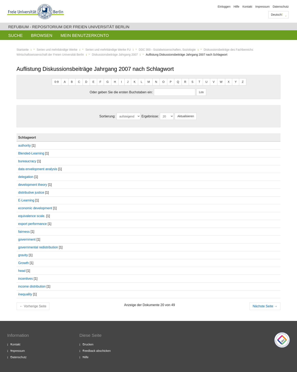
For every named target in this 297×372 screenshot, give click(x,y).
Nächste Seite (265, 306)
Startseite (22, 49)
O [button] (163, 81)
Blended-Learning (31, 153)
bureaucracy (27, 161)
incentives (25, 278)
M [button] (148, 81)
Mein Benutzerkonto (84, 35)
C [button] (79, 81)
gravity (23, 255)
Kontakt (247, 6)
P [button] (171, 81)
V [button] (213, 81)
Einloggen (224, 6)
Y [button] (236, 81)
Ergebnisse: (150, 116)
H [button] (115, 81)
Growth (23, 263)
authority (24, 145)
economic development (35, 208)
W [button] (221, 81)
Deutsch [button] (278, 14)
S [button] (192, 81)
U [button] (206, 81)
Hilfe (236, 6)
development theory (32, 184)
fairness (24, 231)
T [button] (199, 81)
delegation (25, 177)
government (27, 239)
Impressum (262, 6)
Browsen (41, 35)
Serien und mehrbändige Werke (57, 49)
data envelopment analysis (37, 169)
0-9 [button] (56, 81)
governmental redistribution (38, 247)
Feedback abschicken (97, 350)
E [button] (93, 81)
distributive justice (31, 192)
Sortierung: (107, 116)
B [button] (72, 81)
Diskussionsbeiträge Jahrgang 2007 (115, 54)
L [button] (141, 81)
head (22, 271)
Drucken (88, 344)
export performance (32, 224)
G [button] (107, 81)
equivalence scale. (31, 216)
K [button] (135, 81)
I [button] (121, 81)
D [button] (86, 81)
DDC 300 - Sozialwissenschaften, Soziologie (167, 49)
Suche (15, 35)
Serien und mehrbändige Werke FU (108, 49)
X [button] (229, 81)
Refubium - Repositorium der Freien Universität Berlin (68, 27)
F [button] (100, 81)
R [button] (185, 81)
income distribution (32, 286)
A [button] (65, 81)
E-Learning (26, 200)
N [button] (156, 81)
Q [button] (178, 81)
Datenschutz (281, 6)
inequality (25, 294)
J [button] (127, 81)
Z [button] (243, 81)
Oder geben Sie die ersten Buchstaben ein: (121, 92)
